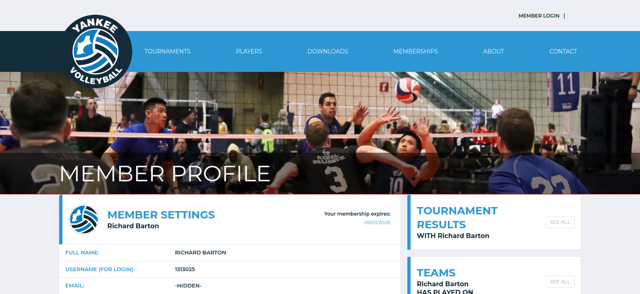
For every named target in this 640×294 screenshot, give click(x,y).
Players (249, 51)
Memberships (415, 51)
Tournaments (167, 51)
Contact (563, 51)
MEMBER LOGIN (539, 16)
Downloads (327, 51)
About (493, 51)
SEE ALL (560, 222)
